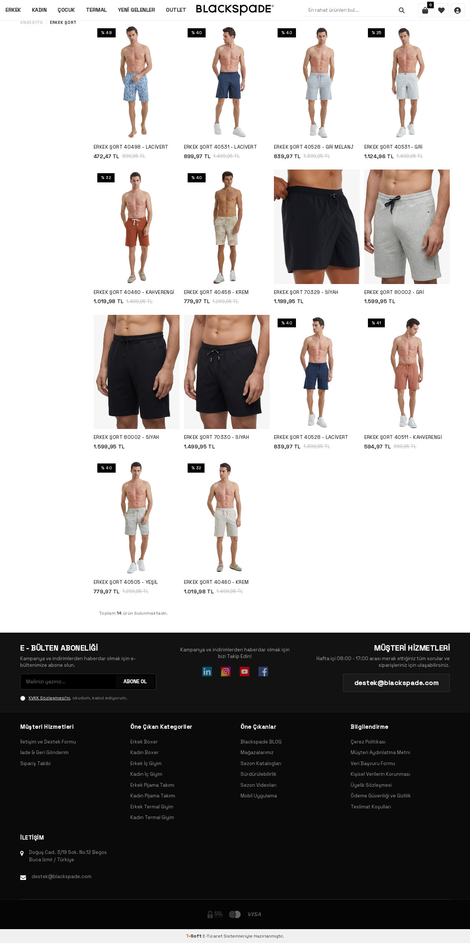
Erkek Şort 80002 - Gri (394, 292)
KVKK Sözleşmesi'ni (49, 698)
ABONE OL (135, 681)
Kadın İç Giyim (146, 774)
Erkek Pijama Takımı (152, 785)
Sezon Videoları (258, 785)
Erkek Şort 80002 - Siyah (126, 437)
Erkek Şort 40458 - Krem (216, 292)
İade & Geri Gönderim (44, 752)
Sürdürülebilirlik (258, 774)
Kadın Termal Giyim (152, 817)
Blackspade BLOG (261, 742)
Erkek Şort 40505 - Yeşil (126, 582)
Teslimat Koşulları (371, 807)
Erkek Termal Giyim (151, 807)
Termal (96, 10)
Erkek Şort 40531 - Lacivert (220, 147)
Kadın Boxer (144, 752)
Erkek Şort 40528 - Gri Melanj (314, 147)
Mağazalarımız (257, 752)
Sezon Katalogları (261, 763)
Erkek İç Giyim (146, 763)
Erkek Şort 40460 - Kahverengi (134, 292)
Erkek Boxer (144, 742)
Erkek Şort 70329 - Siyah (306, 292)
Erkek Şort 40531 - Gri (393, 147)
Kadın (39, 10)
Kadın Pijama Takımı (152, 796)
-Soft (194, 936)
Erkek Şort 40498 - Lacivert (131, 147)
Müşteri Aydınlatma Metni (380, 752)
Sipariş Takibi (35, 763)
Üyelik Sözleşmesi (371, 785)
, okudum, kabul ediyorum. (73, 698)
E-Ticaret (213, 936)
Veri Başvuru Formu (373, 763)
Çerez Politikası (368, 742)
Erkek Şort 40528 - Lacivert (311, 437)
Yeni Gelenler (136, 10)
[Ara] (401, 10)
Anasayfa (31, 23)
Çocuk (66, 10)
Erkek (13, 10)
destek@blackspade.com (61, 876)
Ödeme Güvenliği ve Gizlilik (381, 796)
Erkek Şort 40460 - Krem (216, 582)
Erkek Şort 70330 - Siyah (216, 437)
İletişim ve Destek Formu (48, 742)
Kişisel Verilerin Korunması (380, 774)
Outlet (176, 10)
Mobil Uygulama (259, 796)
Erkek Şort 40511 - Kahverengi (403, 437)
